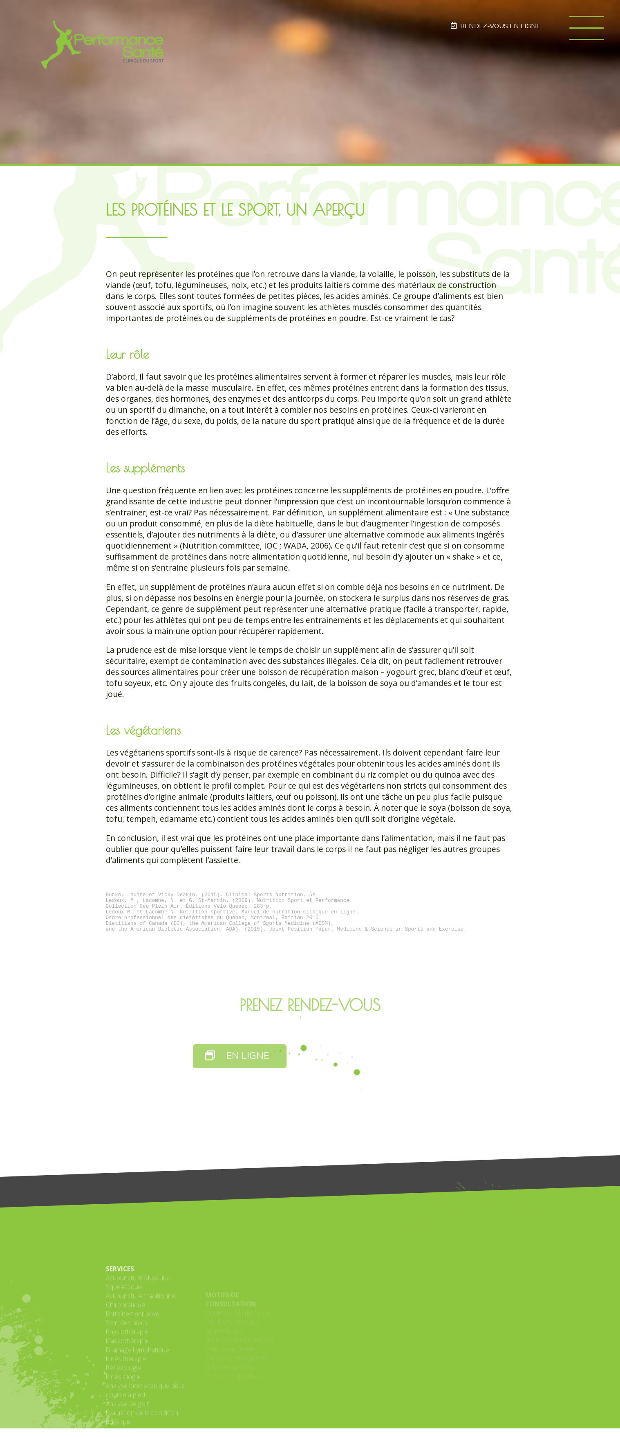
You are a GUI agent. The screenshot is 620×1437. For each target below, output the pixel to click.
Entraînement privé (132, 1390)
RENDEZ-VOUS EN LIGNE (495, 26)
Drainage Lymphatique (137, 1426)
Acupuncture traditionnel (141, 1372)
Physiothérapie (127, 1408)
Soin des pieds (127, 1399)
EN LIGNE (237, 1064)
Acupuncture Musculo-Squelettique (138, 1359)
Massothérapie (127, 1417)
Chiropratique (125, 1381)
